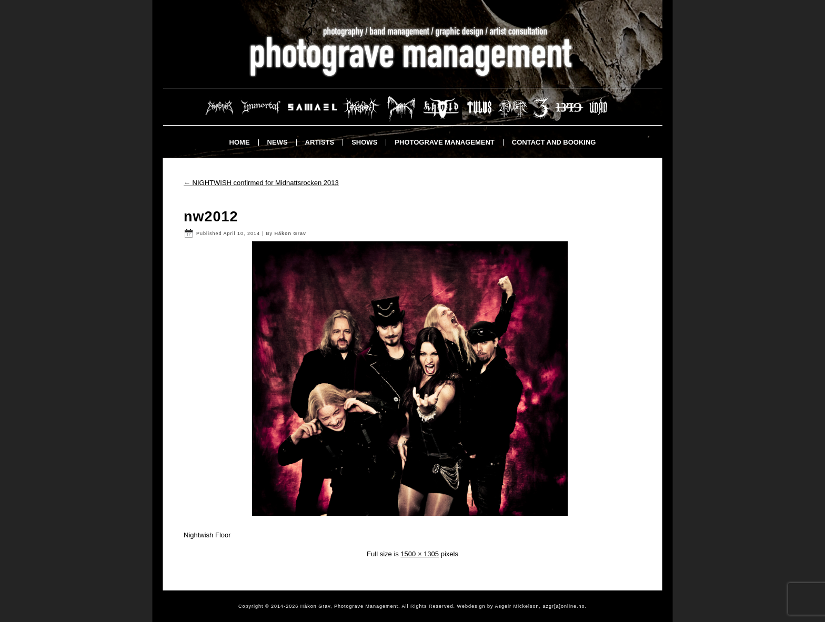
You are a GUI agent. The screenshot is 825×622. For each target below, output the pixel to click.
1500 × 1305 (419, 554)
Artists (320, 142)
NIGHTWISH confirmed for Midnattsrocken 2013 (261, 183)
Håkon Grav (290, 233)
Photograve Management (444, 142)
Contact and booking (554, 142)
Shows (364, 142)
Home (239, 142)
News (277, 142)
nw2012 (211, 217)
